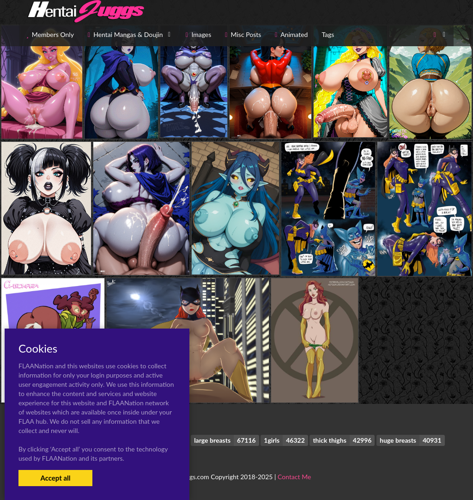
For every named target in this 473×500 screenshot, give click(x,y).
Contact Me (294, 477)
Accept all (55, 478)
